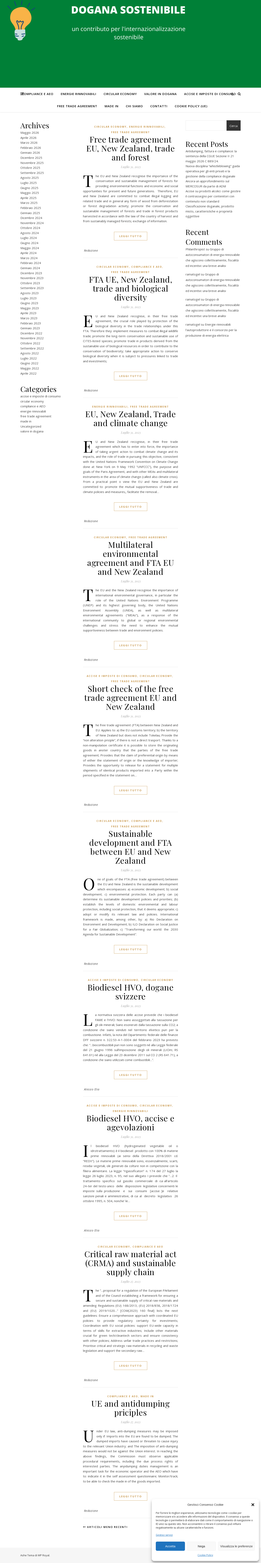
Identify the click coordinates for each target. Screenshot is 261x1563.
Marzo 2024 (29, 258)
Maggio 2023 (29, 308)
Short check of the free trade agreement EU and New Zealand (130, 697)
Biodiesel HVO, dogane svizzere (130, 991)
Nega (201, 1546)
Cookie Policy (205, 1555)
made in (111, 106)
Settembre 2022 (32, 348)
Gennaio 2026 (30, 152)
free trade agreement (77, 106)
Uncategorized (30, 426)
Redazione (91, 250)
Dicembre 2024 (31, 218)
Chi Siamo (134, 106)
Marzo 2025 (29, 203)
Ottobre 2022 (30, 343)
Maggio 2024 (29, 248)
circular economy (120, 94)
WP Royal (43, 1555)
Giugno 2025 (29, 188)
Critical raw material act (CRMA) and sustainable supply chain (130, 1262)
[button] (253, 1505)
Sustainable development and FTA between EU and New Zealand (130, 847)
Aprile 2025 (28, 198)
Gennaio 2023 (30, 328)
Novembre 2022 (32, 338)
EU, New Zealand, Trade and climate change (130, 418)
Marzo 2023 (29, 318)
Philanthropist (195, 249)
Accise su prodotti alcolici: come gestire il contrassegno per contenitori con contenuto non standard (213, 196)
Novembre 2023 (32, 278)
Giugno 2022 (29, 363)
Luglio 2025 (28, 183)
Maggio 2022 (29, 368)
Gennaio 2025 (30, 213)
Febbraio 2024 (30, 263)
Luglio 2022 (28, 358)
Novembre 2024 (32, 223)
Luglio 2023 (28, 298)
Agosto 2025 (29, 178)
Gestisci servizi (164, 1535)
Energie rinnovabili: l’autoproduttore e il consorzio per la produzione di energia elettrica (211, 329)
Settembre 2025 (32, 173)
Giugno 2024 (29, 243)
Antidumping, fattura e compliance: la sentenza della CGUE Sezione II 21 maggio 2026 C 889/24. (211, 156)
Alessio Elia (92, 1089)
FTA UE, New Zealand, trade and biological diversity (130, 288)
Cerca (234, 126)
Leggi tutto (130, 236)
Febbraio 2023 (30, 323)
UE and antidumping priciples (130, 1408)
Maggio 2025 (29, 193)
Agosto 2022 (29, 353)
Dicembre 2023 (31, 273)
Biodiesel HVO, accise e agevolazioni (130, 1122)
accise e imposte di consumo (210, 94)
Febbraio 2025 (30, 208)
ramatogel (193, 274)
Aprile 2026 (28, 138)
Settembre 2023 (32, 288)
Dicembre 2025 (31, 158)
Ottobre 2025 (30, 168)
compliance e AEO (37, 94)
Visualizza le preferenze (236, 1546)
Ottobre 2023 (30, 283)
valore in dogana (160, 94)
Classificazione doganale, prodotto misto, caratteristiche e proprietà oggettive (210, 211)
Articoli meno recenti (105, 1527)
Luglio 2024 (28, 238)
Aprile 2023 (28, 313)
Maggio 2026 (29, 132)
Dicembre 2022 (31, 333)
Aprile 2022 (28, 373)
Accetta (170, 1546)
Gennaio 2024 (30, 268)
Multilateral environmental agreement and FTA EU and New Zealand (130, 558)
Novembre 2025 (32, 163)
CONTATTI (158, 106)
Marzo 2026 (29, 142)
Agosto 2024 (29, 233)
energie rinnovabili (78, 94)
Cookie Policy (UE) (191, 106)
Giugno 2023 (29, 303)
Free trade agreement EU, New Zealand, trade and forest (130, 148)
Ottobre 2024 (30, 228)
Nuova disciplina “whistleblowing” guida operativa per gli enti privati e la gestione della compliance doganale (213, 171)
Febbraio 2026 (30, 148)
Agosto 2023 (29, 293)
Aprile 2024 (28, 253)
